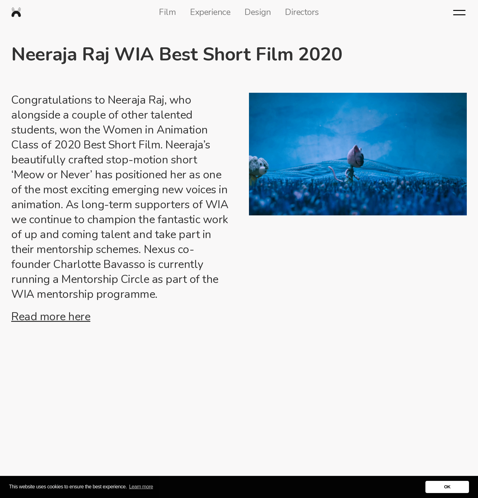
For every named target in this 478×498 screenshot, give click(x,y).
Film (167, 12)
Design (258, 12)
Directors (302, 12)
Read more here (50, 316)
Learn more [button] (141, 486)
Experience (210, 12)
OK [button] (447, 486)
